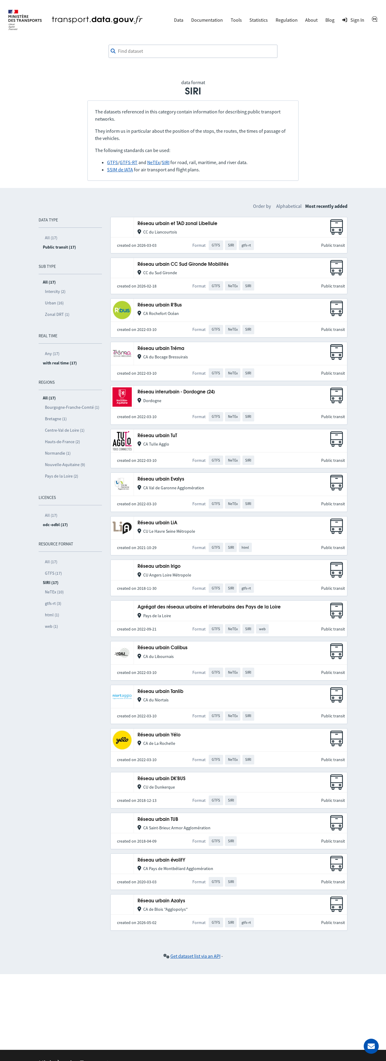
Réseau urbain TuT (157, 436)
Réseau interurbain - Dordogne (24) (176, 392)
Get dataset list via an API (195, 956)
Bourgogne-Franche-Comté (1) (72, 407)
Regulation (287, 20)
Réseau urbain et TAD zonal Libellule (177, 223)
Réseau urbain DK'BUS (161, 779)
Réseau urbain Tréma (161, 348)
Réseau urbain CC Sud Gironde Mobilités (183, 264)
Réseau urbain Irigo (159, 566)
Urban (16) (54, 303)
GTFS (112, 162)
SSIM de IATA (120, 170)
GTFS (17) (53, 573)
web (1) (51, 626)
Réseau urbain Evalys (161, 479)
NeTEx (153, 162)
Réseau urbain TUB (158, 819)
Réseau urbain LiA (157, 523)
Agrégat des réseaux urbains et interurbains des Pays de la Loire (209, 607)
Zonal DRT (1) (57, 314)
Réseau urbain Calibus (163, 648)
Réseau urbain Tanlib (160, 691)
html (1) (52, 615)
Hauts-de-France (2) (62, 441)
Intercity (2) (55, 291)
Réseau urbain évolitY (161, 860)
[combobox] (193, 51)
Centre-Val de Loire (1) (64, 430)
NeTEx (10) (54, 592)
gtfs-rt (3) (53, 603)
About (311, 20)
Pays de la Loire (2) (61, 476)
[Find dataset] (193, 51)
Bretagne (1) (56, 418)
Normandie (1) (58, 453)
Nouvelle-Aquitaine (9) (65, 464)
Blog (329, 20)
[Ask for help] (371, 1046)
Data (178, 20)
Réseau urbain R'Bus (160, 305)
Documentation (207, 20)
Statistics (258, 20)
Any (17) (52, 353)
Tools (236, 20)
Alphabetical (289, 206)
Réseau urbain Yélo (159, 735)
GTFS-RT (129, 162)
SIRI (165, 162)
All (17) (51, 237)
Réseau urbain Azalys (161, 901)
